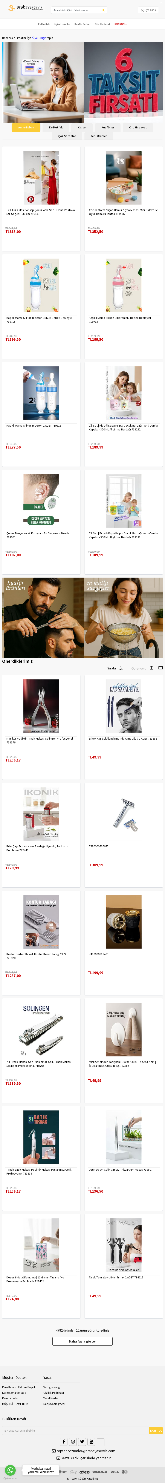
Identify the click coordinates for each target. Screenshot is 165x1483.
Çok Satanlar (67, 136)
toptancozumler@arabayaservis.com (83, 1450)
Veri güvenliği (51, 1387)
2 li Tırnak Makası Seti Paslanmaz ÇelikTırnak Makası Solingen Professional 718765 (38, 1064)
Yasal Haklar (50, 1398)
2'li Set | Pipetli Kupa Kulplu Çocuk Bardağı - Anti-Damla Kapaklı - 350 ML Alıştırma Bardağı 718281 (123, 535)
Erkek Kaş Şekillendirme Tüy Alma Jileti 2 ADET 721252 (123, 738)
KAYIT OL (156, 1430)
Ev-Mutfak (56, 127)
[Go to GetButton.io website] (10, 1478)
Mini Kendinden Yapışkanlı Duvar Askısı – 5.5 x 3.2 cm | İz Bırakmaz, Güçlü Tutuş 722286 (122, 1064)
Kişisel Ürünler (62, 24)
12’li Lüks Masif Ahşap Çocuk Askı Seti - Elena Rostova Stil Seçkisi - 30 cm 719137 (40, 212)
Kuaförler (107, 127)
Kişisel (82, 127)
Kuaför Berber (82, 24)
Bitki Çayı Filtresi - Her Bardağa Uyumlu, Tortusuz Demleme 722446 (37, 848)
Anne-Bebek (26, 127)
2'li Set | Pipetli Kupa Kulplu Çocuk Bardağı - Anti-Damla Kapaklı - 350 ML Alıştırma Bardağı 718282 (123, 427)
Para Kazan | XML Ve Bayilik (19, 1387)
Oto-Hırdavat (102, 24)
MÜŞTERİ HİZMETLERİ (15, 1404)
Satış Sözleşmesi (54, 1404)
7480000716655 (98, 846)
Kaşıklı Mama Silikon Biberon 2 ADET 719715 (33, 425)
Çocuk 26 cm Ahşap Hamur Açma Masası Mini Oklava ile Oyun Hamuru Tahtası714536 (123, 212)
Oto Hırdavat (138, 127)
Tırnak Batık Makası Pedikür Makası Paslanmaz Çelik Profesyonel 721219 (39, 1171)
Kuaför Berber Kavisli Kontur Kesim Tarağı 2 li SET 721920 (37, 956)
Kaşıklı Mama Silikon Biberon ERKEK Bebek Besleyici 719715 (39, 320)
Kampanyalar (10, 1398)
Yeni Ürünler (99, 136)
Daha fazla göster (82, 1341)
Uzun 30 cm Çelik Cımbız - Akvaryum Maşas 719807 (121, 1170)
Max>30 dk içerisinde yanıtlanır (84, 1457)
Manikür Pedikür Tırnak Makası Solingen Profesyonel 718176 (39, 740)
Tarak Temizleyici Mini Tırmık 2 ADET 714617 (116, 1277)
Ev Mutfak (44, 24)
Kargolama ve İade (14, 1393)
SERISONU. (121, 24)
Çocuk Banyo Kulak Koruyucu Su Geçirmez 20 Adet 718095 (38, 535)
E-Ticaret (72, 1478)
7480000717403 (98, 954)
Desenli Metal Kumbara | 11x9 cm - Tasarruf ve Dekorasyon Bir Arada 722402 (35, 1279)
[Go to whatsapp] (10, 1470)
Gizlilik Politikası (53, 1393)
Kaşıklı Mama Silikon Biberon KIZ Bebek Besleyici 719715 (120, 320)
